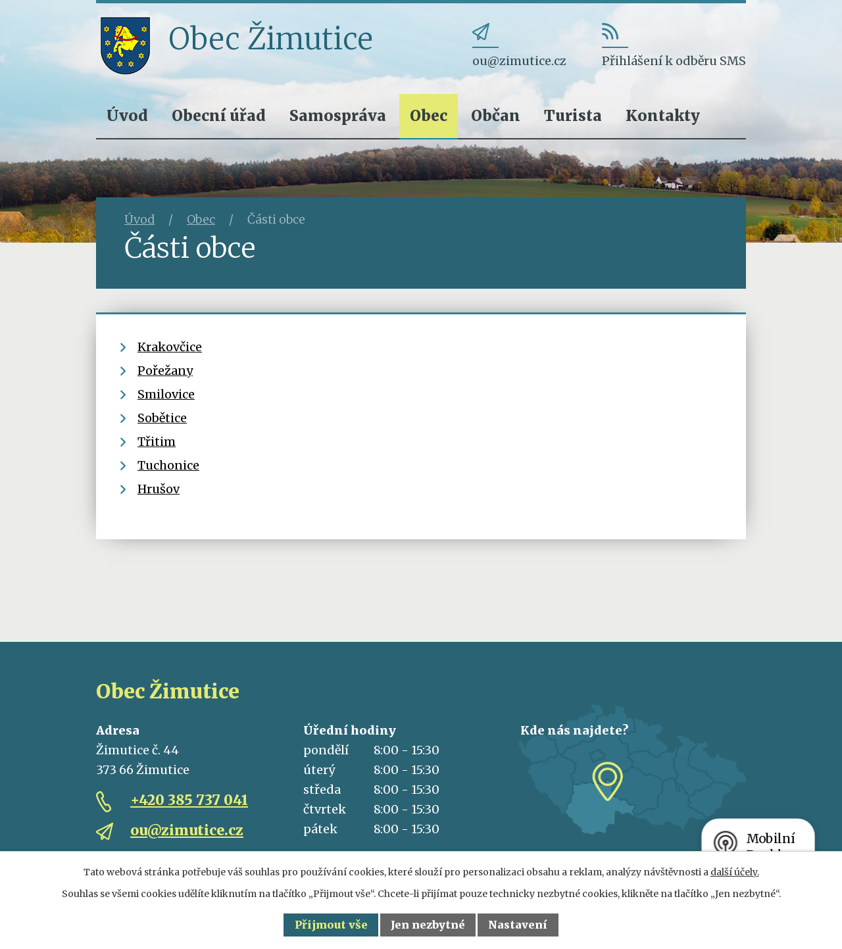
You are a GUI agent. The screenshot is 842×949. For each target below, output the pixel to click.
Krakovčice (169, 346)
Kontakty (663, 115)
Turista (573, 115)
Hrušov (158, 489)
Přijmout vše (331, 924)
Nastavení (517, 924)
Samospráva (337, 115)
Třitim (156, 441)
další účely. (734, 872)
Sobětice (162, 418)
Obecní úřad (219, 115)
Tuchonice (168, 465)
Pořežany (165, 370)
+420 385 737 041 (189, 800)
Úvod (127, 115)
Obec (428, 115)
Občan (495, 115)
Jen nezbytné (428, 924)
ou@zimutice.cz (186, 830)
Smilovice (166, 394)
